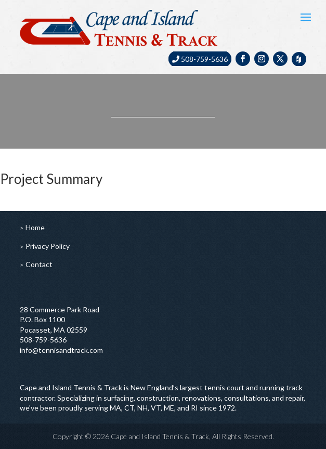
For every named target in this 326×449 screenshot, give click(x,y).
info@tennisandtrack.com (61, 350)
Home (35, 227)
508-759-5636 (200, 59)
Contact (39, 264)
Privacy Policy (47, 246)
